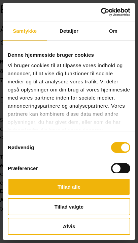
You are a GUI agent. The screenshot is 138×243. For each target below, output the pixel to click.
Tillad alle (69, 187)
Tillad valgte (69, 207)
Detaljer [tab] (69, 31)
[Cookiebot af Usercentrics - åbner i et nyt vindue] (100, 12)
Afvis (69, 226)
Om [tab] (113, 31)
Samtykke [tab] (25, 31)
